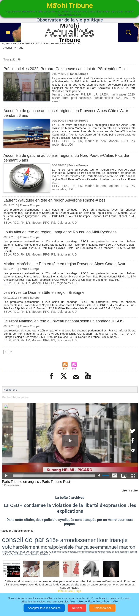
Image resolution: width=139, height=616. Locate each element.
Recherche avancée (14, 394)
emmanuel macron (13, 537)
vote (77, 534)
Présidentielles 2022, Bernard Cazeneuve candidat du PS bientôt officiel (68, 68)
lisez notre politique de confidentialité (93, 601)
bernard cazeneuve (64, 94)
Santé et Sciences (16, 589)
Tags (20, 47)
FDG (63, 139)
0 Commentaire (10, 481)
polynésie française (116, 534)
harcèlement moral (92, 534)
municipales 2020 (115, 94)
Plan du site (65, 574)
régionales (128, 139)
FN (80, 94)
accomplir (96, 538)
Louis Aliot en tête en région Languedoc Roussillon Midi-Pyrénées (63, 230)
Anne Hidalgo (72, 538)
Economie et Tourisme (52, 583)
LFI (86, 94)
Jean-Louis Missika (126, 538)
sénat (120, 97)
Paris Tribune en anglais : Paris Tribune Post (34, 478)
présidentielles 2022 (91, 97)
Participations (97, 589)
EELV (55, 139)
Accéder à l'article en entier (15, 527)
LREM (99, 94)
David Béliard (113, 538)
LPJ (52, 538)
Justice (127, 583)
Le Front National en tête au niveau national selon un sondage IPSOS (66, 318)
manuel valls (30, 538)
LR (91, 94)
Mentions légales (123, 589)
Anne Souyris (89, 538)
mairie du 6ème (58, 538)
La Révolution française (67, 589)
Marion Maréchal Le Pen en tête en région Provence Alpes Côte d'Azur (67, 261)
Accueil (8, 47)
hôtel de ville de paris (43, 538)
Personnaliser (102, 608)
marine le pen (87, 139)
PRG (112, 139)
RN (113, 97)
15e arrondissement (43, 534)
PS (107, 97)
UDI (54, 142)
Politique (26, 583)
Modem (102, 139)
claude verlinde (81, 538)
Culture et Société (84, 583)
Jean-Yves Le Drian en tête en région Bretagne (46, 290)
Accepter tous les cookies (44, 608)
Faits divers (109, 583)
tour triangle (65, 534)
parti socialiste (69, 97)
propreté (65, 538)
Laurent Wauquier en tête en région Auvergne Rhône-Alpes (57, 198)
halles (119, 538)
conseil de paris (15, 534)
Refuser (77, 608)
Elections (40, 589)
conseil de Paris (104, 538)
